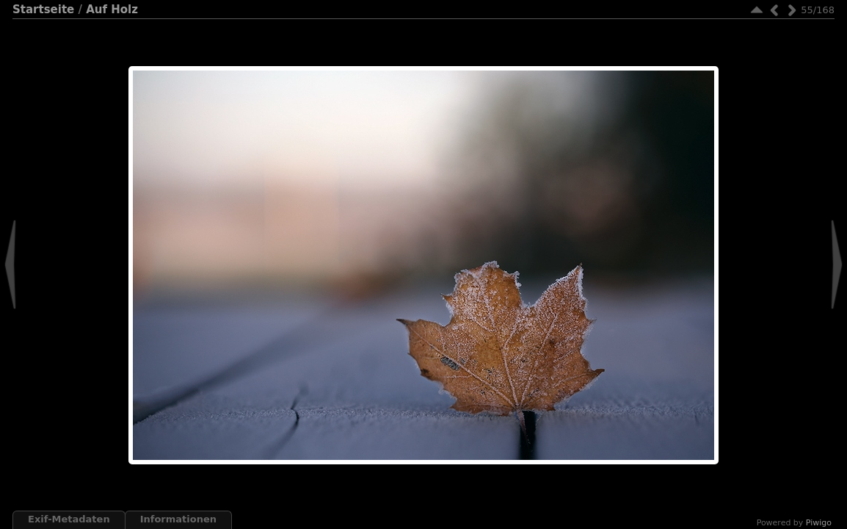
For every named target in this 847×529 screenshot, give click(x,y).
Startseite (43, 9)
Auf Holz (112, 9)
